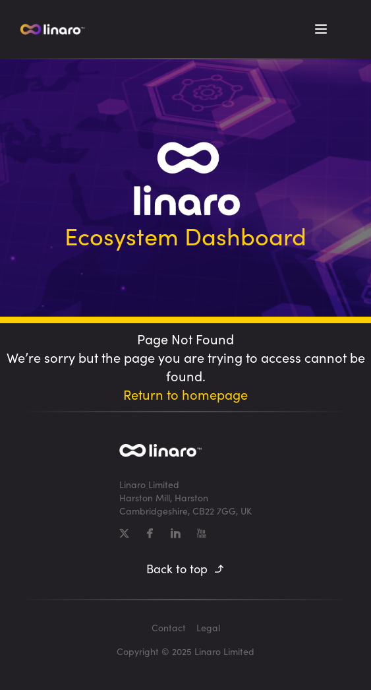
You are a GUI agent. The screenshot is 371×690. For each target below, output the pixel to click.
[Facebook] (150, 533)
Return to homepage (185, 394)
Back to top (185, 569)
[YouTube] (201, 533)
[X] (124, 533)
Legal (208, 627)
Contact (169, 627)
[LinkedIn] (176, 533)
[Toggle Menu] (321, 29)
